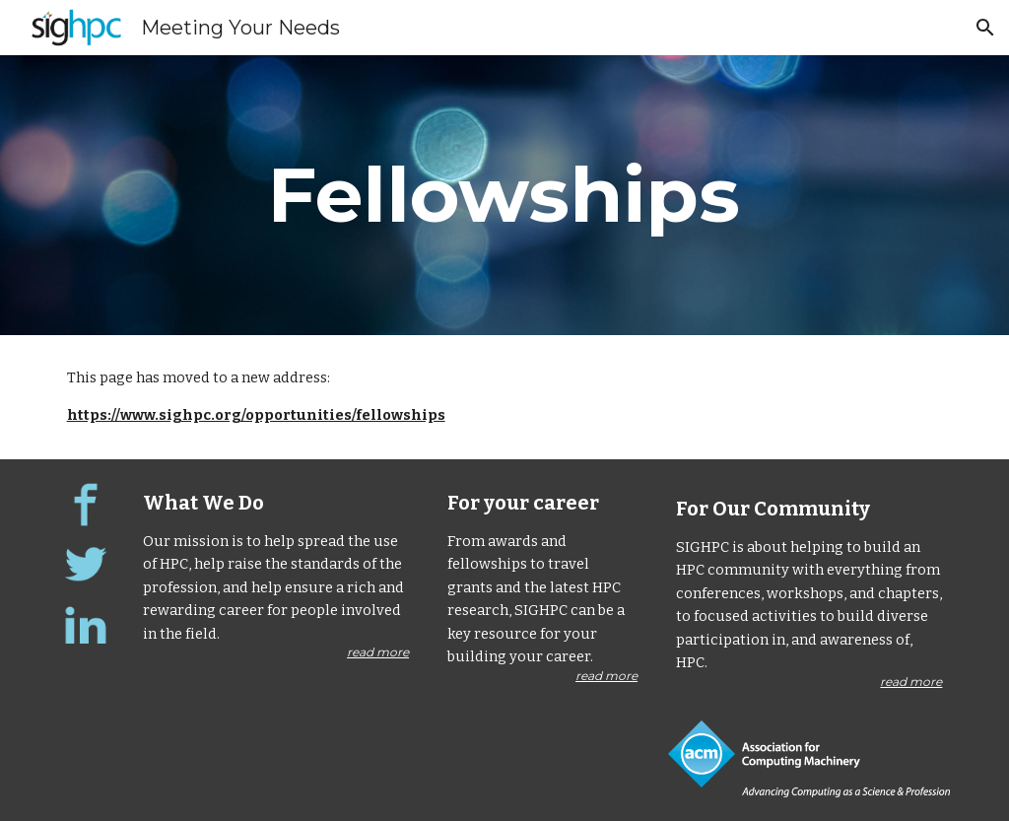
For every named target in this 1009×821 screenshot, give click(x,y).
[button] (985, 27)
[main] (504, 195)
